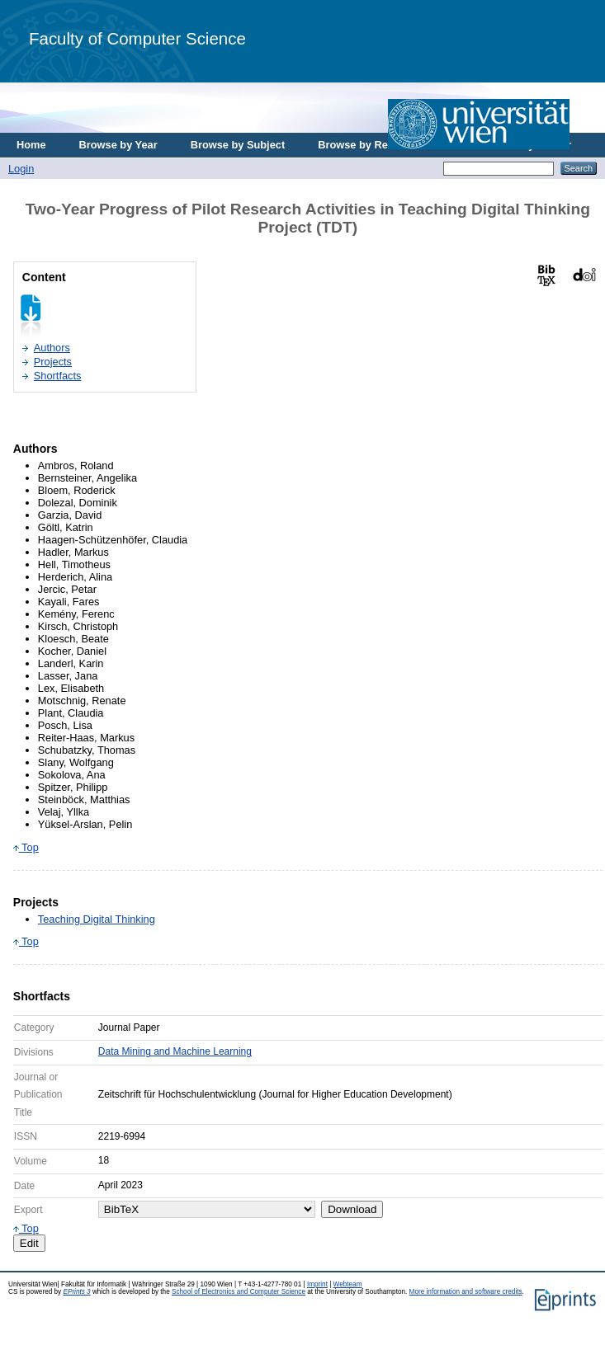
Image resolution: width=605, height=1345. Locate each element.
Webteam (347, 1284)
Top (26, 847)
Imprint (317, 1284)
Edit (29, 1243)
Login (21, 168)
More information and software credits (465, 1292)
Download (352, 1209)
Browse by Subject (238, 145)
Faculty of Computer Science (137, 38)
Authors (52, 347)
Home (31, 145)
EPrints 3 (76, 1292)
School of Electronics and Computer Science (238, 1292)
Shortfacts (58, 375)
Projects (53, 361)
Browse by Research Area (382, 145)
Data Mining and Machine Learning (175, 1051)
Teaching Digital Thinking (96, 919)
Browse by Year (118, 145)
